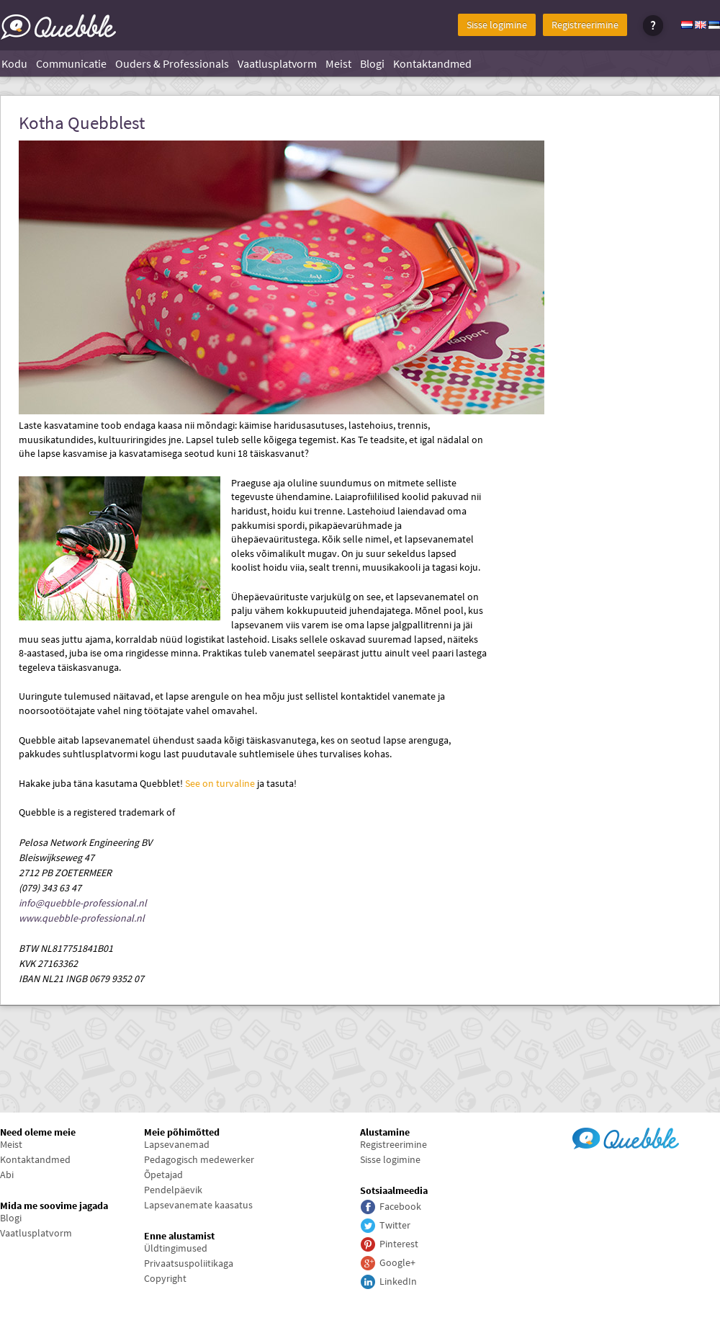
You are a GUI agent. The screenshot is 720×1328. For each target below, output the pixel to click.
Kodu (14, 63)
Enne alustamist (179, 1235)
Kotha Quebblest (82, 123)
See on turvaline (220, 783)
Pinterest (398, 1243)
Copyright (165, 1278)
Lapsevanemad (177, 1144)
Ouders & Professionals (172, 63)
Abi (7, 1174)
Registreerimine (585, 24)
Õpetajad (163, 1174)
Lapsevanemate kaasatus (198, 1204)
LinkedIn (398, 1281)
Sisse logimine (497, 24)
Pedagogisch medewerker (199, 1159)
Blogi (372, 63)
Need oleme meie (38, 1132)
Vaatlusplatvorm (277, 63)
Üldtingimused (175, 1248)
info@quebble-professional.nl (83, 902)
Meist (338, 63)
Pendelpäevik (173, 1189)
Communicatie (71, 63)
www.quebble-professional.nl (82, 918)
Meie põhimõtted (182, 1132)
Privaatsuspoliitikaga (188, 1263)
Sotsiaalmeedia (394, 1190)
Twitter (394, 1224)
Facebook (400, 1206)
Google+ (397, 1262)
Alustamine (385, 1132)
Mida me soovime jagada (54, 1205)
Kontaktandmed (432, 63)
